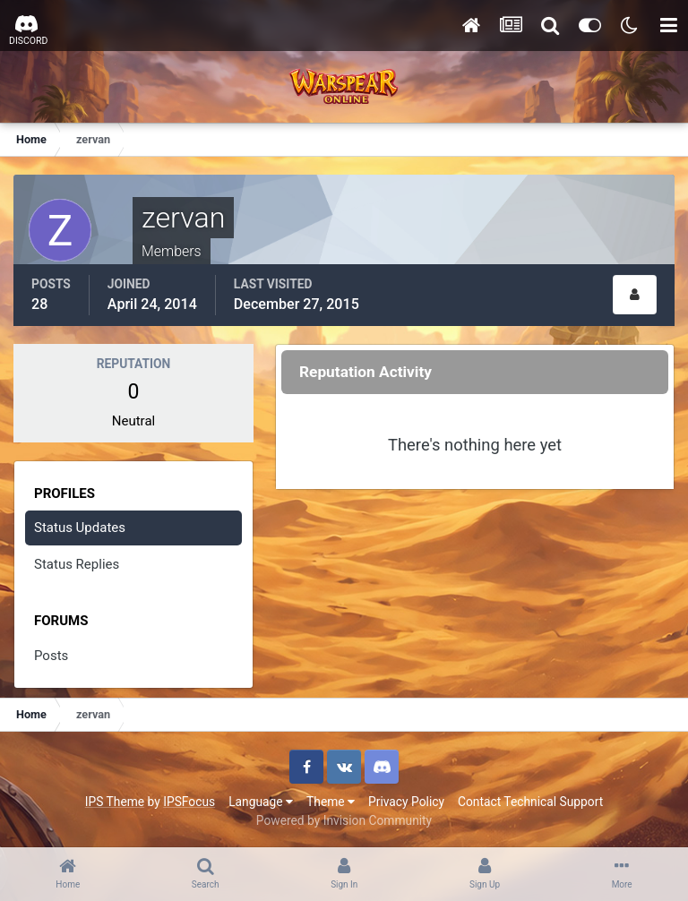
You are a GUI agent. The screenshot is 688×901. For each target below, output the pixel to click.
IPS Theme (114, 801)
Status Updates (79, 527)
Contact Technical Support (530, 801)
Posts (51, 656)
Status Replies (76, 564)
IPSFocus (189, 801)
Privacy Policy (406, 801)
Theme (330, 801)
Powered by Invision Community (344, 820)
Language (260, 801)
